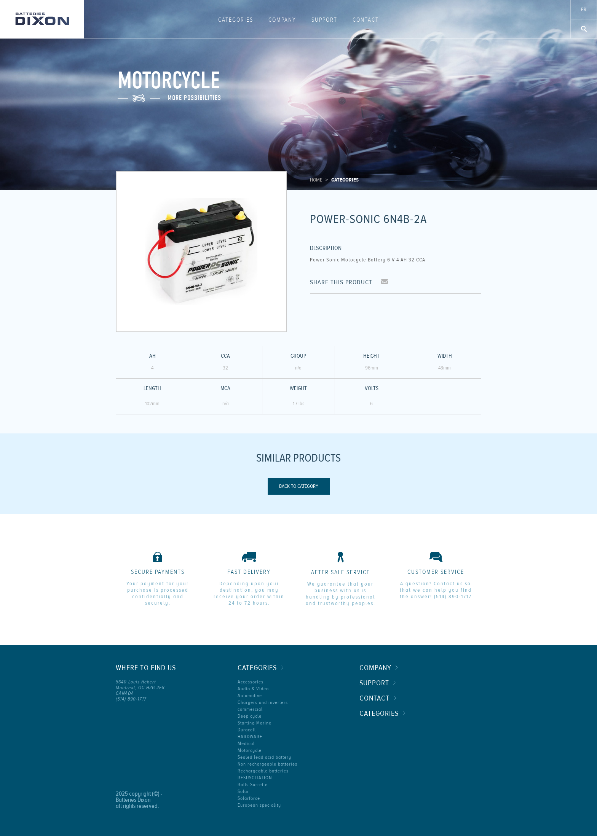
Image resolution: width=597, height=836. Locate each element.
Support (324, 20)
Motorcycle (250, 750)
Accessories (250, 682)
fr (583, 9)
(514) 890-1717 (453, 596)
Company (282, 20)
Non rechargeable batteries (267, 764)
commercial (250, 709)
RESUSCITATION (255, 778)
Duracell (247, 730)
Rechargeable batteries (263, 771)
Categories (235, 20)
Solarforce (249, 798)
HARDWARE (250, 737)
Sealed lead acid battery (264, 757)
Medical (246, 743)
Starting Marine (254, 723)
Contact (366, 20)
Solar (243, 791)
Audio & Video (253, 689)
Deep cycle (250, 716)
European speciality (259, 805)
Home (316, 180)
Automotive (250, 696)
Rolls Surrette (253, 785)
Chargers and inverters (263, 702)
